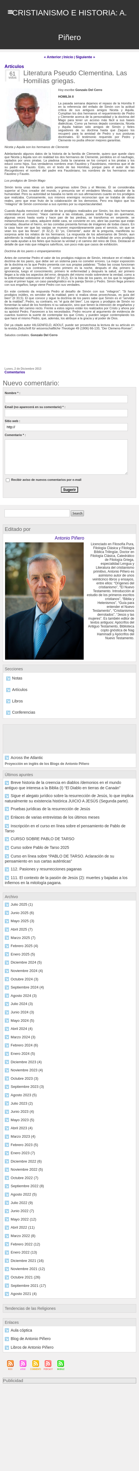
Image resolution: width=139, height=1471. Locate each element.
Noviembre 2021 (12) (25, 1244)
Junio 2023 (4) (20, 1089)
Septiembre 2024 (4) (25, 968)
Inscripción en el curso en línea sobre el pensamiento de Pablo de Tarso (60, 817)
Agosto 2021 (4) (21, 1268)
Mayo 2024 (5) (21, 1000)
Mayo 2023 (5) (21, 1098)
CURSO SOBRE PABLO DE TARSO (36, 825)
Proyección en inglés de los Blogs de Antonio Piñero (43, 760)
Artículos (18, 687)
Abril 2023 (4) (19, 1106)
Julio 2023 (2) (20, 1081)
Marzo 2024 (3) (21, 1016)
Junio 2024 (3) (20, 992)
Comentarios (13, 371)
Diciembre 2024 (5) (24, 943)
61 (12, 73)
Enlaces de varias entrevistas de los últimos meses (46, 809)
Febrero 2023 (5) (22, 1122)
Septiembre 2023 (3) (25, 1065)
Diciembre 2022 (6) (24, 1138)
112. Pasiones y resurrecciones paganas (39, 853)
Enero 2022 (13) (22, 1227)
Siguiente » (83, 56)
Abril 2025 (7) (19, 911)
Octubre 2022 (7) (22, 1154)
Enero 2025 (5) (21, 935)
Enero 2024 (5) (21, 1033)
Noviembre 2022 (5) (24, 1146)
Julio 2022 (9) (20, 1179)
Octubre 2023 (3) (22, 1057)
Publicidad (12, 1353)
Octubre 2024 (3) (22, 960)
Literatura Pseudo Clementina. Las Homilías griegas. (75, 76)
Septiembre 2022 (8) (25, 1163)
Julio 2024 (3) (20, 984)
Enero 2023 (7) (21, 1130)
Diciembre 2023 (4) (24, 1041)
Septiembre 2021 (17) (25, 1260)
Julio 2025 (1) (20, 887)
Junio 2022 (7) (20, 1187)
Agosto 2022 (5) (21, 1171)
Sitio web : (12, 419)
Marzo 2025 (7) (21, 919)
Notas (16, 676)
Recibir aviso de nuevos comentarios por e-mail (46, 478)
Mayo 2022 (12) (21, 1195)
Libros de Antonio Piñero (27, 1320)
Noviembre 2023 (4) (24, 1049)
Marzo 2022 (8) (21, 1211)
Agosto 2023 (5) (21, 1073)
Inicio (69, 56)
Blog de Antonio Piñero (26, 1312)
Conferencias (21, 709)
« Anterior (54, 56)
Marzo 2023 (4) (21, 1114)
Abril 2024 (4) (19, 1008)
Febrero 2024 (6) (22, 1025)
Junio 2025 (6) (20, 895)
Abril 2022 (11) (20, 1203)
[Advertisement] (69, 1400)
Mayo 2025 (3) (21, 903)
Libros (16, 698)
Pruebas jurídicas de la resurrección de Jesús (42, 801)
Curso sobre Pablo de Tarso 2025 (34, 833)
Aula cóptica (18, 1304)
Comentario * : (15, 433)
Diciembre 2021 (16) (25, 1236)
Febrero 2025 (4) (22, 927)
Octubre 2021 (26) (23, 1252)
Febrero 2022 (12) (23, 1219)
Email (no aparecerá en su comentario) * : (35, 405)
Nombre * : (12, 391)
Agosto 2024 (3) (21, 976)
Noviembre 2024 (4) (24, 952)
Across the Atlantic (23, 754)
